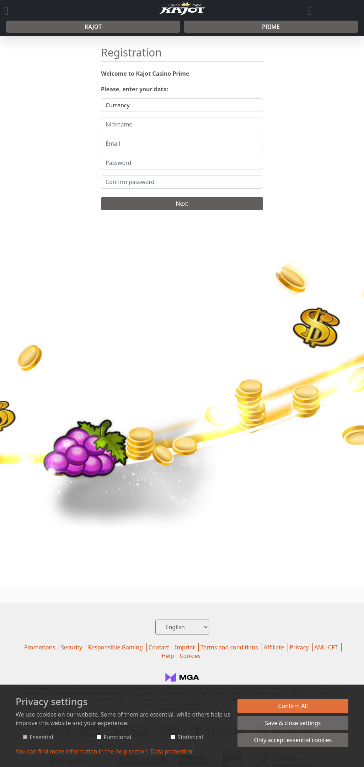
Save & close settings (293, 723)
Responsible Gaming (115, 647)
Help (168, 656)
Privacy (299, 647)
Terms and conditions (229, 647)
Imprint (185, 647)
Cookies (190, 656)
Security (71, 647)
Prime (271, 27)
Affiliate (274, 647)
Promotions (39, 647)
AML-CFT (326, 647)
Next (182, 203)
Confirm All (293, 706)
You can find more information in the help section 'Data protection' (104, 751)
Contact (159, 647)
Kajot (93, 27)
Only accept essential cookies (293, 740)
